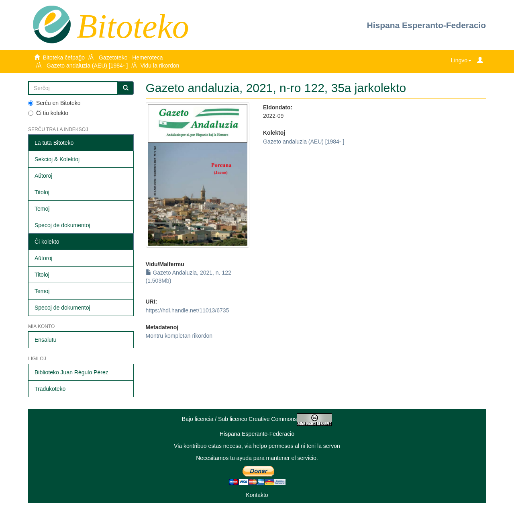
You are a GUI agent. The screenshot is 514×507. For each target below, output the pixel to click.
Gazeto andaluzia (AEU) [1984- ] (87, 65)
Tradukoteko (50, 389)
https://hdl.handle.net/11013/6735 (187, 310)
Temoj (42, 208)
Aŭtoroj (43, 175)
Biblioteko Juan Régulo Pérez (71, 372)
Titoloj (42, 192)
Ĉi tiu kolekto (48, 113)
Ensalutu (45, 340)
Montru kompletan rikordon (179, 336)
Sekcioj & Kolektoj (57, 159)
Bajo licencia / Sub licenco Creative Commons (257, 419)
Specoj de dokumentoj (62, 225)
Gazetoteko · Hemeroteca (131, 57)
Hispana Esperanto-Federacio (426, 25)
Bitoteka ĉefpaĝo (64, 57)
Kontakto (257, 495)
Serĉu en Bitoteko (54, 103)
